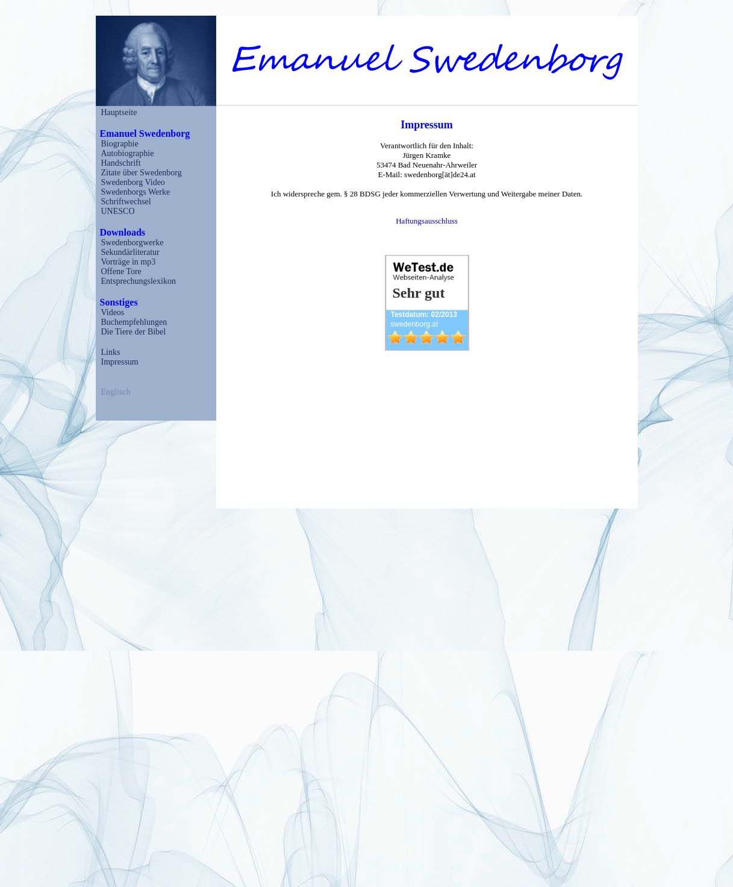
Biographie (120, 143)
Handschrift (121, 163)
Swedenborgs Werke (135, 191)
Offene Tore (121, 271)
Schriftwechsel (126, 201)
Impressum (120, 361)
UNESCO (118, 211)
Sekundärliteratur (130, 252)
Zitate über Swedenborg (141, 172)
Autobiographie (127, 153)
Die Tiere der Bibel (133, 331)
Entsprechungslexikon (138, 281)
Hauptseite (119, 112)
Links (110, 352)
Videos (113, 312)
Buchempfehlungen (134, 322)
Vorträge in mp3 (128, 261)
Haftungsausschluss (427, 220)
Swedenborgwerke (132, 242)
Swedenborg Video (133, 182)
